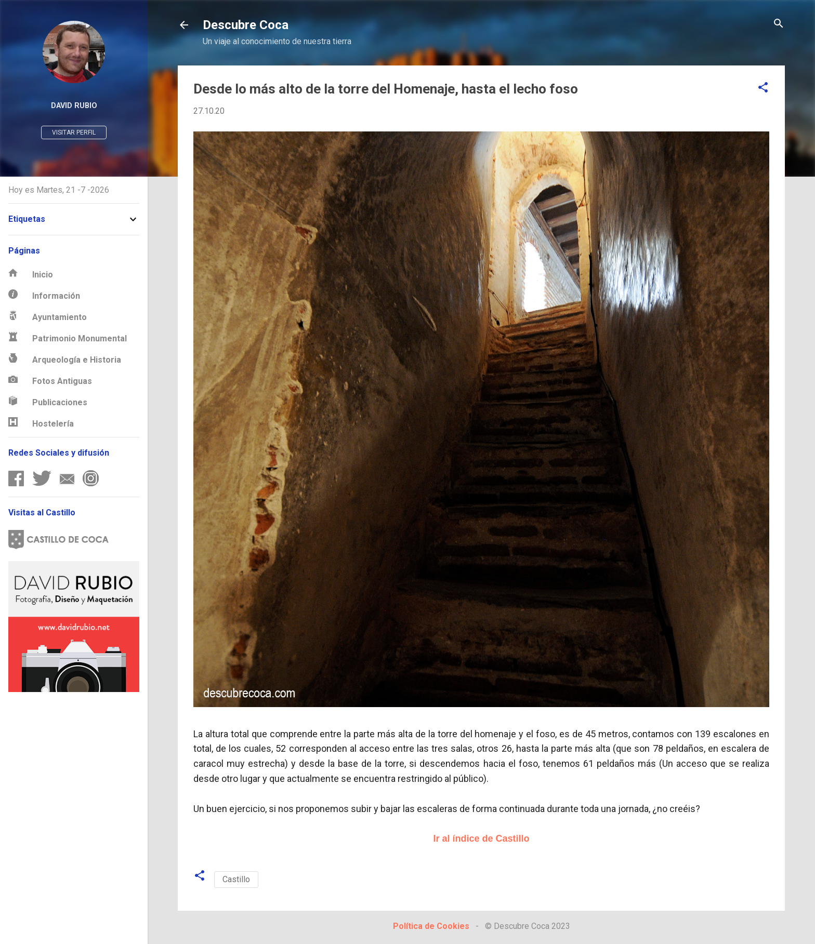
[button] (763, 88)
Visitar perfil (74, 132)
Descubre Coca (245, 25)
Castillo (236, 879)
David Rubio (74, 105)
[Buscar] (778, 24)
